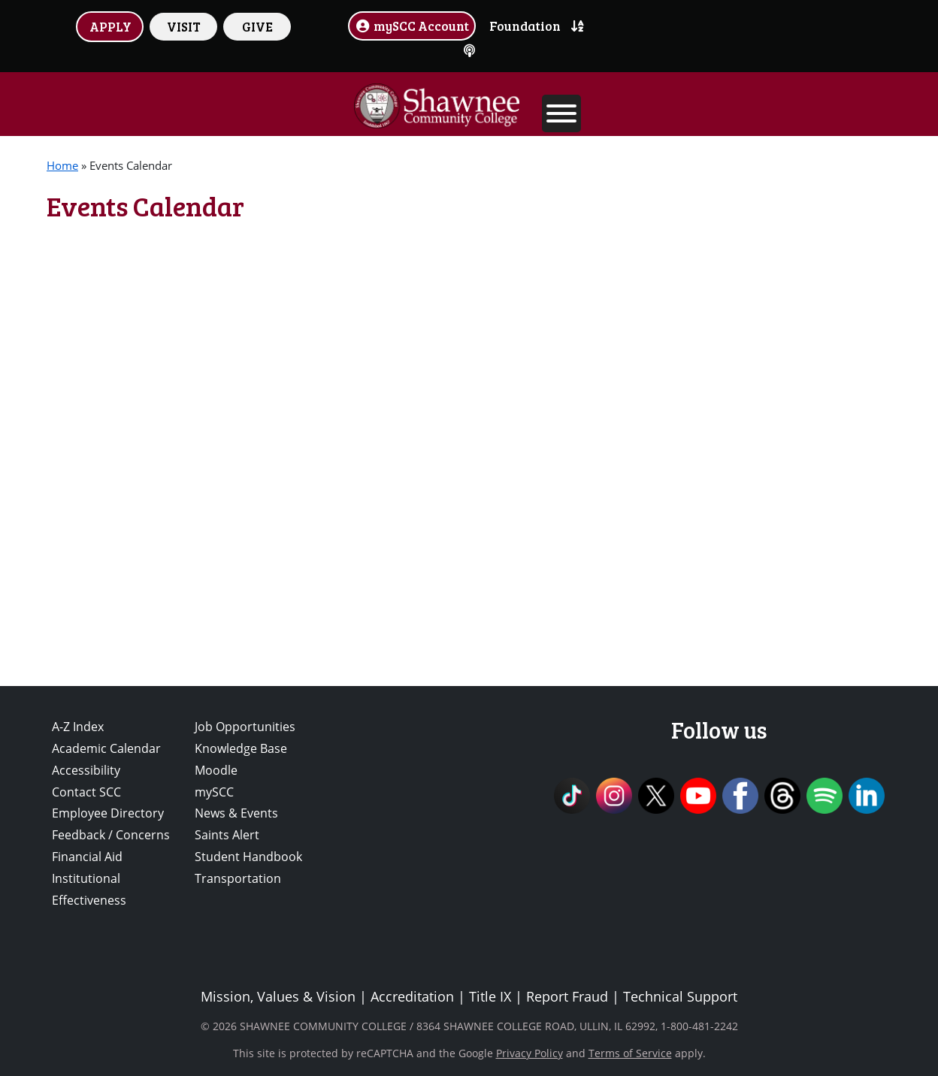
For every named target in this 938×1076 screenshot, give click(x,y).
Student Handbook (248, 856)
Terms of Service (630, 1053)
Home (62, 165)
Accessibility (86, 770)
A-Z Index (78, 726)
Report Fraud (567, 996)
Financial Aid (87, 856)
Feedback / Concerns (111, 835)
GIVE (257, 26)
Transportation (238, 878)
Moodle (216, 770)
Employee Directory (108, 813)
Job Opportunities (245, 726)
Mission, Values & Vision (278, 996)
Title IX (490, 996)
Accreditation (412, 996)
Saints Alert (227, 835)
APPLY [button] (110, 26)
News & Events (236, 813)
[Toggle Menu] (561, 113)
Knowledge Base (241, 748)
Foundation (525, 26)
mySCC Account (412, 26)
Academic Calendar (106, 748)
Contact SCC (86, 792)
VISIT (184, 26)
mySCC (214, 792)
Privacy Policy (529, 1053)
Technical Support (680, 996)
